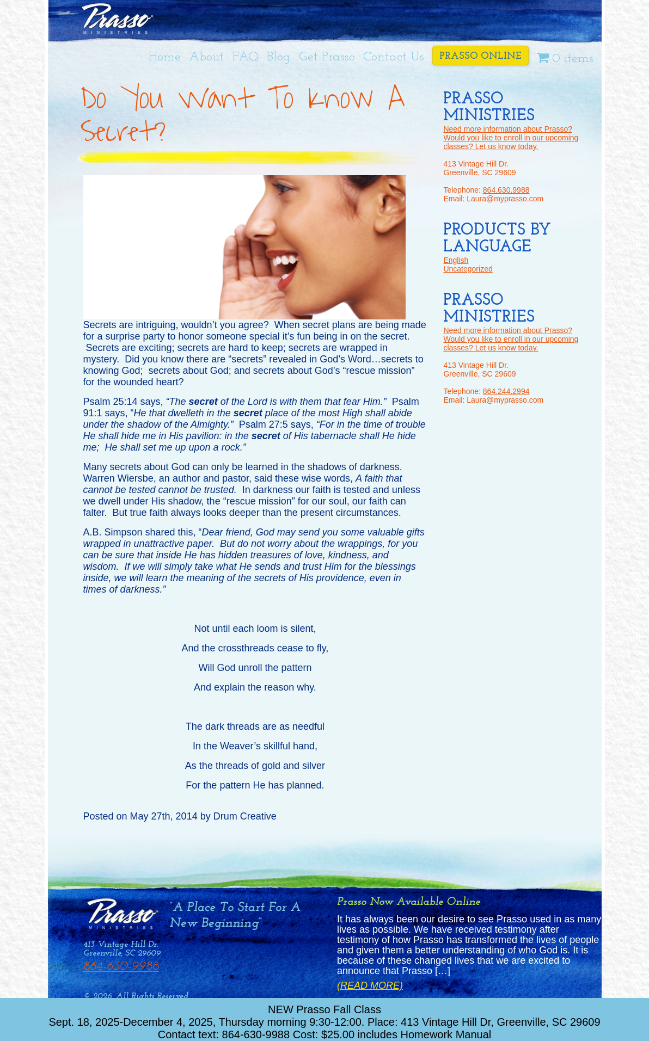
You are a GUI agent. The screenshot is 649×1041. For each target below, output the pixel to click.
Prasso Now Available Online (408, 902)
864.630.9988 (506, 190)
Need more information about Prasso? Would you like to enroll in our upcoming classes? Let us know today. (510, 138)
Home (164, 57)
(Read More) (370, 986)
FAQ (245, 57)
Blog (279, 57)
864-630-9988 (121, 966)
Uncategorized (467, 268)
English (455, 260)
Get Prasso (327, 57)
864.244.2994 (506, 391)
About (206, 57)
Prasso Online (480, 56)
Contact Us (393, 57)
